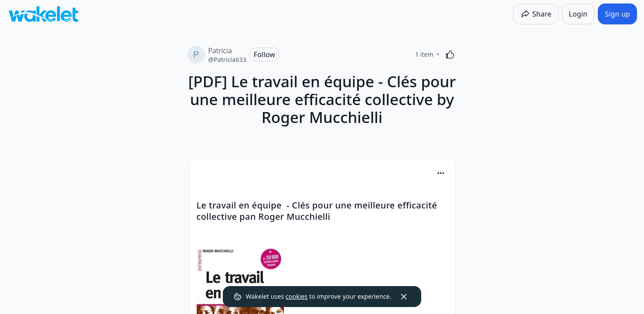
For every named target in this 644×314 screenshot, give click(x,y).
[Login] (578, 13)
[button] (441, 173)
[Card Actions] (441, 173)
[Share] (536, 13)
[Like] (450, 54)
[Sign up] (617, 13)
